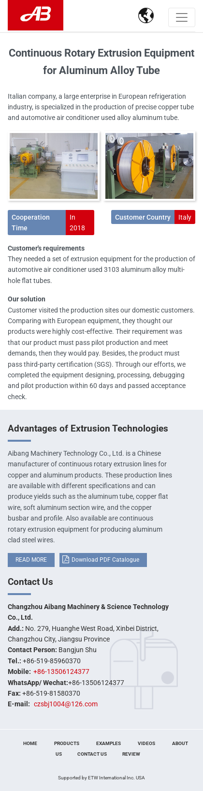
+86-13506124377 (61, 671)
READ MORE (31, 559)
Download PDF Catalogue (105, 559)
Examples (108, 743)
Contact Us (30, 581)
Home (30, 743)
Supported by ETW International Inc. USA (101, 777)
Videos (146, 743)
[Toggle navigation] (181, 17)
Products (66, 743)
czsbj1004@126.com (66, 704)
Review (131, 754)
